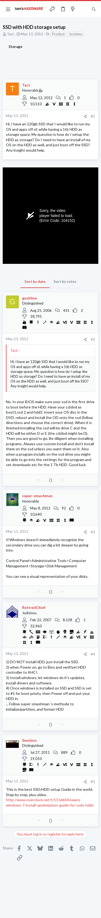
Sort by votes (65, 281)
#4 (93, 654)
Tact (10, 34)
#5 (93, 782)
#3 (93, 532)
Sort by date (35, 281)
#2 (93, 339)
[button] (8, 9)
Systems (75, 34)
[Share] (85, 116)
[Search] (93, 9)
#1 (93, 116)
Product (58, 34)
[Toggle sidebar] (83, 9)
